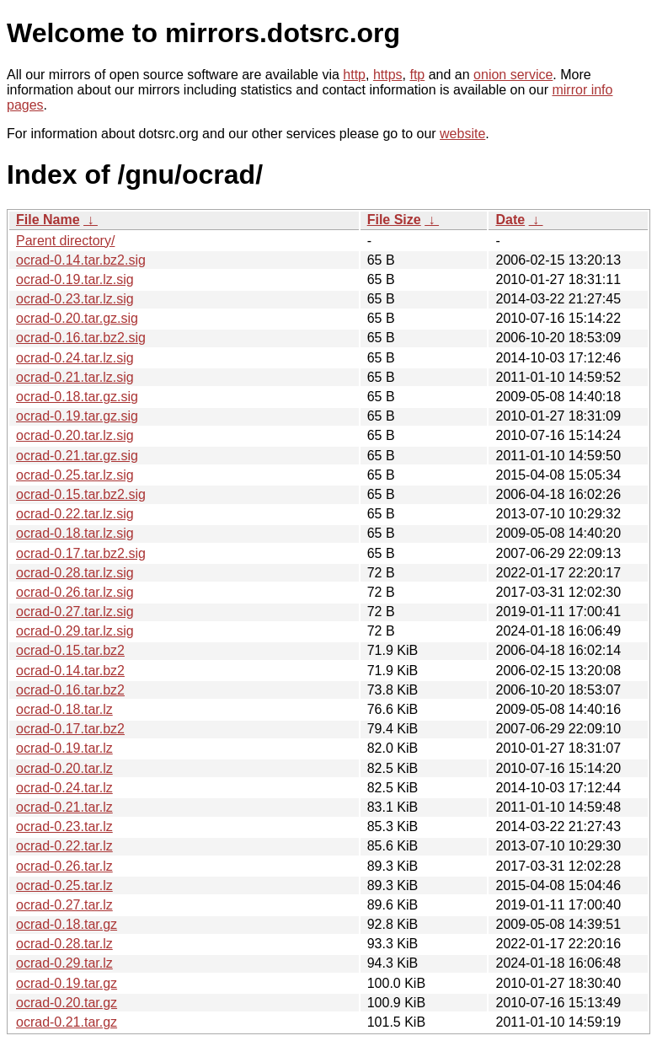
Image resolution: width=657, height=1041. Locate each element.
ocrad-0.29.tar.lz (64, 963)
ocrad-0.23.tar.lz (64, 826)
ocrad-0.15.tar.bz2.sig (81, 494)
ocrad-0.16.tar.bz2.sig (81, 337)
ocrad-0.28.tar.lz (64, 943)
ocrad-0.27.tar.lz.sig (75, 611)
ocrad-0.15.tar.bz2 (70, 650)
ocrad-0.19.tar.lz (64, 748)
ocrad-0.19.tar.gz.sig (77, 416)
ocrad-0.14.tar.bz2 (70, 670)
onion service (513, 74)
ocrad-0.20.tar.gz (66, 1002)
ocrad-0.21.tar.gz (66, 1022)
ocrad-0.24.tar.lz (64, 788)
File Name (48, 219)
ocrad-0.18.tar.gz (66, 924)
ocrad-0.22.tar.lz (64, 846)
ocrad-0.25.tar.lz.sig (75, 475)
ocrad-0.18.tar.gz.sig (77, 396)
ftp (417, 74)
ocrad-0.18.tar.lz (64, 709)
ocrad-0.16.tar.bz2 (70, 690)
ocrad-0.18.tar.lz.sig (75, 533)
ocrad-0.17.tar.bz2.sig (81, 553)
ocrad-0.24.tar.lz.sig (75, 358)
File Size (394, 219)
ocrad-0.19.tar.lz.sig (75, 279)
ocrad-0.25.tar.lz (64, 885)
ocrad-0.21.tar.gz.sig (77, 455)
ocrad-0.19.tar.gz (66, 983)
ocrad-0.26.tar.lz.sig (75, 592)
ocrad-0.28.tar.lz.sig (75, 573)
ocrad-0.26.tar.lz (64, 866)
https (388, 74)
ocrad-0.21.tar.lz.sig (75, 377)
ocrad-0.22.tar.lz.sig (75, 514)
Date (510, 219)
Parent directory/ (65, 240)
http (354, 74)
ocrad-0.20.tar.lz (64, 768)
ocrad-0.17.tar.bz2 (70, 729)
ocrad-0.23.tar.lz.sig (75, 299)
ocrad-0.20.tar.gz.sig (77, 318)
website (462, 133)
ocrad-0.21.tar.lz (64, 807)
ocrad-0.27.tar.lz (64, 905)
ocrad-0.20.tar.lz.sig (75, 435)
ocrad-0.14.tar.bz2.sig (81, 260)
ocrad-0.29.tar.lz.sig (75, 631)
